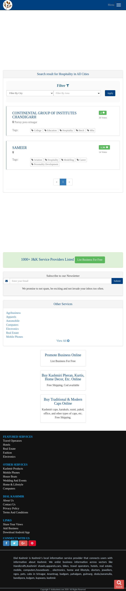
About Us (8, 500)
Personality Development (44, 164)
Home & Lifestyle (13, 484)
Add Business (10, 528)
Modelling (67, 160)
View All (63, 340)
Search (119, 584)
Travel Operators (12, 440)
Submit (117, 281)
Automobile (12, 320)
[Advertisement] (63, 42)
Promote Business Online (63, 355)
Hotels (6, 444)
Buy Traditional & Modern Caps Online (63, 401)
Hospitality (66, 130)
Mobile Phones (14, 336)
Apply (110, 93)
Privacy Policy (11, 508)
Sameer (19, 148)
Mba (90, 130)
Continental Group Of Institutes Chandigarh (44, 115)
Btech (80, 130)
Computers (12, 324)
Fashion (7, 452)
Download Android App (16, 532)
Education (50, 130)
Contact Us (9, 504)
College (36, 130)
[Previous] (56, 182)
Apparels (11, 316)
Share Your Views (13, 524)
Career (81, 160)
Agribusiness (13, 312)
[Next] (69, 182)
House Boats (10, 476)
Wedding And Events (15, 480)
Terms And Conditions (15, 512)
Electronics (12, 328)
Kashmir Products (13, 468)
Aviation (36, 160)
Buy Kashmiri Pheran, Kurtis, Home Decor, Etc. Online (63, 377)
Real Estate (12, 332)
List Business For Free (89, 259)
